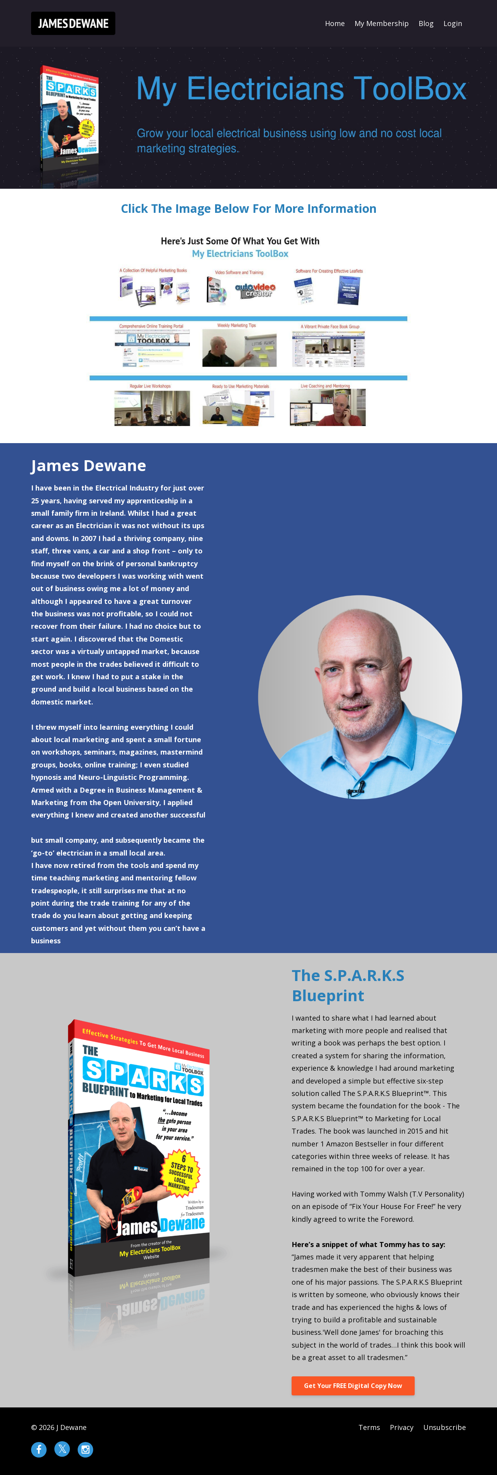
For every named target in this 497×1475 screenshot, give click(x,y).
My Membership (382, 23)
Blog (426, 23)
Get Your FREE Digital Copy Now (353, 1385)
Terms (369, 1427)
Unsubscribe (444, 1427)
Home (335, 23)
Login (452, 23)
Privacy (402, 1427)
